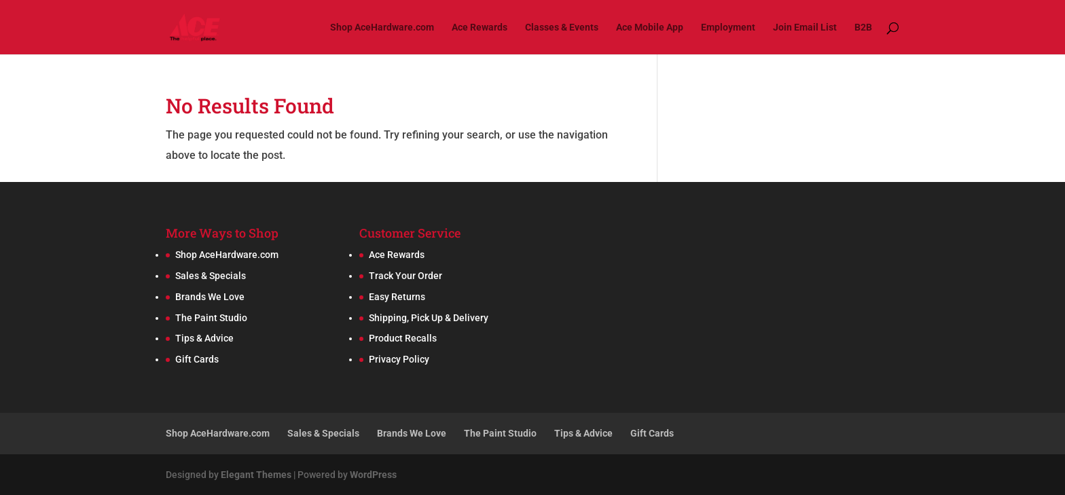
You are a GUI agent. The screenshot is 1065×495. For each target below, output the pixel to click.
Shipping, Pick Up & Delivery (428, 317)
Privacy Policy (399, 359)
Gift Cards (197, 359)
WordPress (373, 474)
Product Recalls (403, 338)
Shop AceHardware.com (382, 27)
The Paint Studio (211, 317)
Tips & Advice (204, 338)
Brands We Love (210, 296)
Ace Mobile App (649, 27)
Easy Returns (397, 296)
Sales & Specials (210, 275)
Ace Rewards (479, 27)
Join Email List (805, 27)
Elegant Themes (256, 474)
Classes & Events (561, 27)
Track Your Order (405, 275)
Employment (728, 27)
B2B (863, 27)
